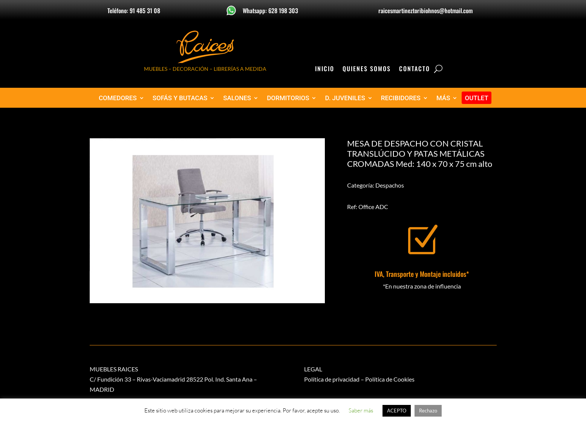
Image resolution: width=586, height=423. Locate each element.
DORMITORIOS (288, 98)
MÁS (443, 98)
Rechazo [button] (428, 411)
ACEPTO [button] (396, 411)
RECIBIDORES (401, 98)
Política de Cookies (390, 379)
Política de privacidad (332, 379)
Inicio (324, 69)
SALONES (237, 98)
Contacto (414, 69)
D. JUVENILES (345, 98)
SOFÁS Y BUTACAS (180, 98)
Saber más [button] (361, 410)
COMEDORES (118, 98)
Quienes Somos (367, 69)
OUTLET (476, 98)
